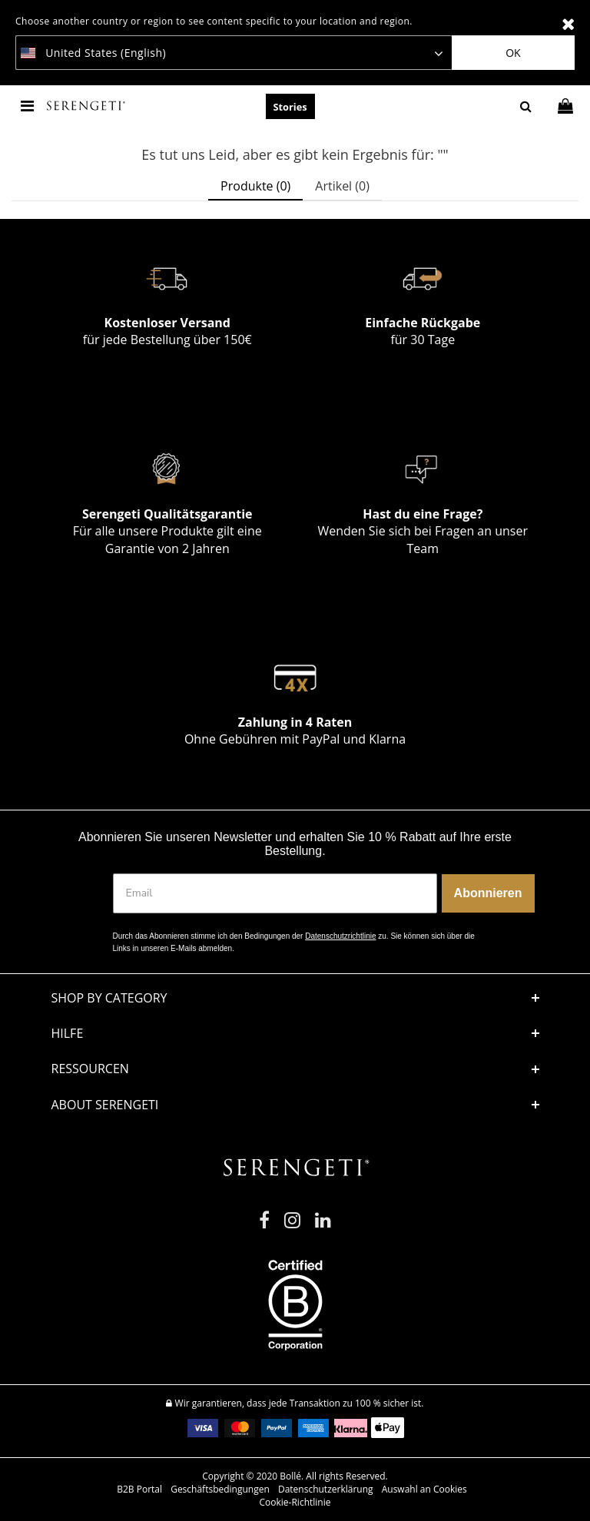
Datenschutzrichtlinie (340, 936)
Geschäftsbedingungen (220, 1489)
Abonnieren (488, 893)
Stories (290, 107)
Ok (512, 52)
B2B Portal (139, 1489)
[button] (295, 1033)
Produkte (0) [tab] (255, 185)
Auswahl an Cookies (424, 1489)
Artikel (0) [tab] (342, 185)
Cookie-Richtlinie (295, 1502)
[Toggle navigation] (29, 106)
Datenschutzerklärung (325, 1489)
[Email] (275, 893)
